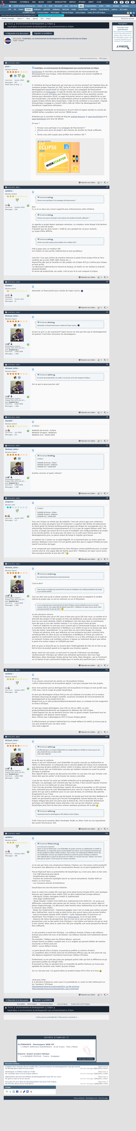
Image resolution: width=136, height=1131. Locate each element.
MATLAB (65, 9)
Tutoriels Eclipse (67, 13)
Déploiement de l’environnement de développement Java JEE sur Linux (33, 1077)
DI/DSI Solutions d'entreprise (24, 6)
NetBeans (56, 9)
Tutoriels (24, 2)
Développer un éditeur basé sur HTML (20, 1072)
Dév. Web (73, 6)
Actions (19, 18)
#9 (107, 564)
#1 (107, 63)
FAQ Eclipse (55, 13)
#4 (107, 312)
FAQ (33, 2)
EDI (81, 6)
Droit (91, 2)
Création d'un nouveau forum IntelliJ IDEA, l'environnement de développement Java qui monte (42, 1067)
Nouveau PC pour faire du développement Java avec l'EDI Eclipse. (31, 1082)
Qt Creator (124, 9)
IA (45, 6)
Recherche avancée (127, 18)
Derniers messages (8, 18)
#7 (107, 445)
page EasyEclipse (95, 117)
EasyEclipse (37, 72)
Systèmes (125, 6)
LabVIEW (46, 9)
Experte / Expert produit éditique (34, 1054)
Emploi (72, 2)
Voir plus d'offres (85, 1059)
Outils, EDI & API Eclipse (96, 13)
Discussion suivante (67, 1017)
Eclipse (28, 9)
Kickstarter (51, 92)
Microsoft (58, 6)
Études (81, 2)
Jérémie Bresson (78, 117)
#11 (107, 736)
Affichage (102, 58)
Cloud (40, 6)
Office (108, 6)
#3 (107, 282)
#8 (107, 498)
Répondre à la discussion (17, 33)
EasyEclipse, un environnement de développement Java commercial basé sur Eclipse (55, 38)
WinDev (93, 9)
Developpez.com (91, 1098)
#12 (107, 833)
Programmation (90, 6)
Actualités (21, 1004)
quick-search (73, 917)
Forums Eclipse (42, 13)
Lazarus (114, 9)
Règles (48, 18)
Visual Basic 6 (104, 9)
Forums (13, 2)
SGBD (101, 6)
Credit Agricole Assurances (37, 1047)
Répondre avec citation (87, 182)
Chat (49, 2)
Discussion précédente (47, 1017)
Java (65, 6)
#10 (107, 670)
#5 (107, 364)
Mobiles (116, 6)
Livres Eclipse (80, 13)
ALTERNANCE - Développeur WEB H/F (36, 1044)
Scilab (73, 9)
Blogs (41, 2)
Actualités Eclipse (28, 13)
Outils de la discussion (88, 58)
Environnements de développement (30, 24)
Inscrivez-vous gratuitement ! (51, 15)
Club (98, 2)
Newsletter (60, 2)
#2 (107, 187)
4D (15, 9)
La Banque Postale (31, 1056)
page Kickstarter (39, 119)
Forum (10, 24)
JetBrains (37, 9)
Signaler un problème (43, 33)
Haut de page (103, 1098)
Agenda (35, 18)
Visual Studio (83, 9)
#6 (107, 417)
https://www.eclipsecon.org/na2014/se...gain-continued (55, 989)
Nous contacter (79, 1098)
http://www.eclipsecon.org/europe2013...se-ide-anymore (55, 986)
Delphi (21, 9)
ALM (50, 6)
